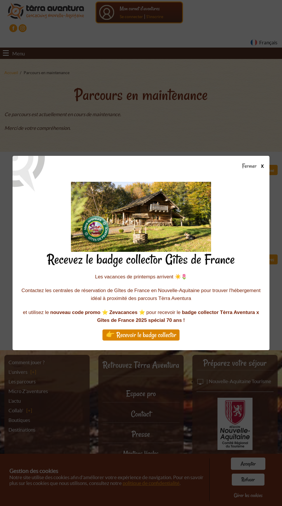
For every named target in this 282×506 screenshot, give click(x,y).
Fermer (255, 166)
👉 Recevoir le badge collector (141, 334)
